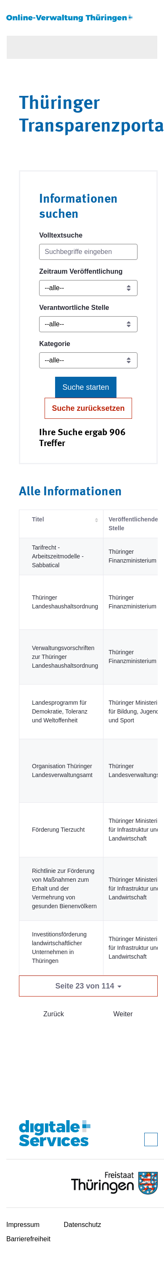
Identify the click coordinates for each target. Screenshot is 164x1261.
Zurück (53, 1014)
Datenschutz (82, 1224)
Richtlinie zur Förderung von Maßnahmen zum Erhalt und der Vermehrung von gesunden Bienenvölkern (64, 888)
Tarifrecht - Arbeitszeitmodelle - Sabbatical (58, 556)
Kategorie (54, 343)
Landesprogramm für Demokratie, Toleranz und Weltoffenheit (59, 711)
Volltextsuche (60, 235)
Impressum (23, 1224)
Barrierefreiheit (28, 1238)
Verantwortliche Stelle (74, 307)
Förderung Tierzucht (58, 829)
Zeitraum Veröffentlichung (80, 271)
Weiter (123, 1014)
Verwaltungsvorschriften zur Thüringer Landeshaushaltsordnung (65, 657)
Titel (38, 519)
